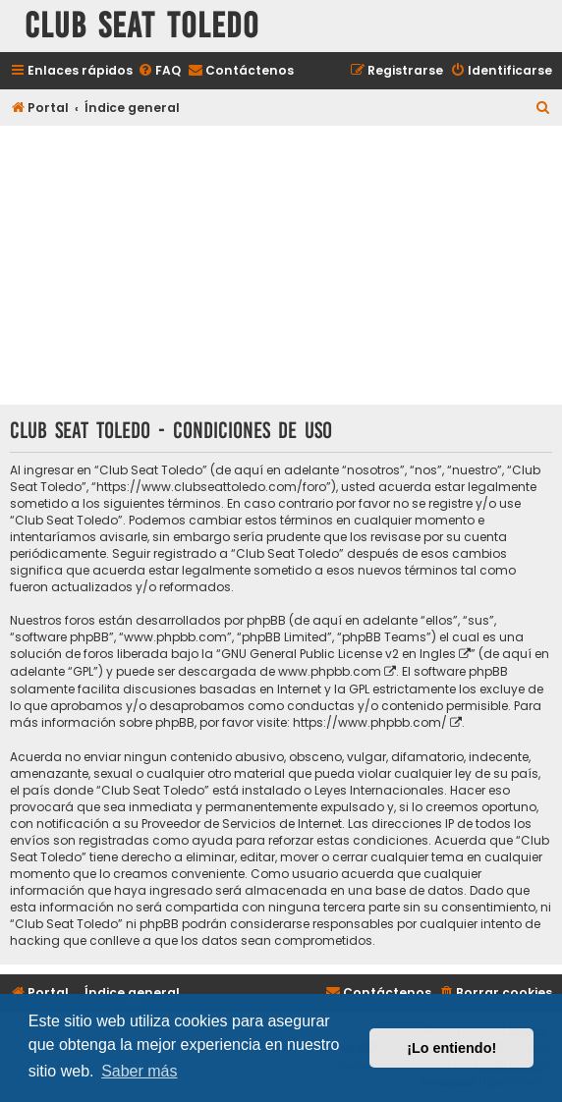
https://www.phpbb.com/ (370, 722)
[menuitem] (159, 71)
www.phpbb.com (329, 671)
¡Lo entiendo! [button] (451, 1048)
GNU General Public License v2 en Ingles (338, 653)
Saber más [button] (139, 1071)
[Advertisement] (281, 267)
